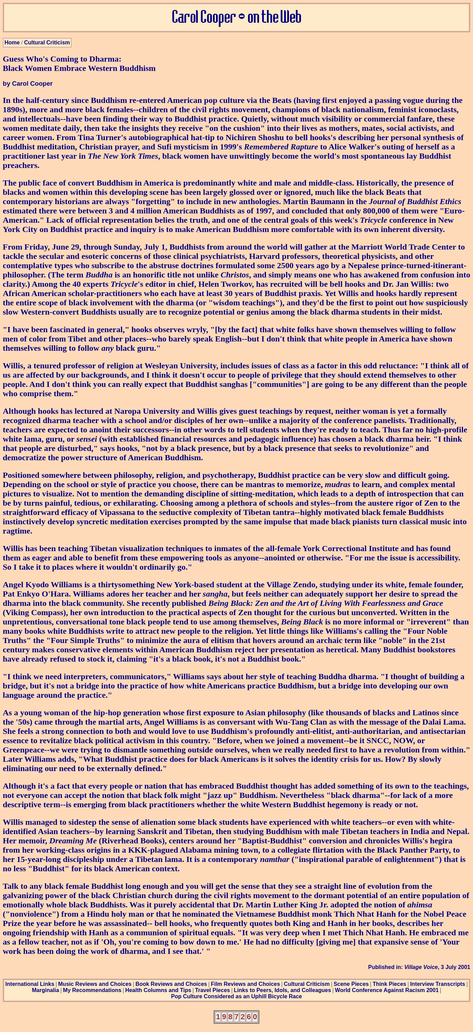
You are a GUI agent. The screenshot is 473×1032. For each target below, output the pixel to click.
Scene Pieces (351, 984)
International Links (30, 984)
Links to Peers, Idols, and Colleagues (282, 990)
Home (12, 42)
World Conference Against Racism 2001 (387, 990)
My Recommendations (92, 990)
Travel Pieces (212, 990)
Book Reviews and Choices (171, 984)
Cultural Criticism (47, 42)
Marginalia (45, 990)
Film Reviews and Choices (245, 984)
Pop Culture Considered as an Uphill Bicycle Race (236, 996)
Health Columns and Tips (158, 990)
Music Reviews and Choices (94, 984)
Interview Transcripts (437, 984)
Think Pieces (389, 984)
